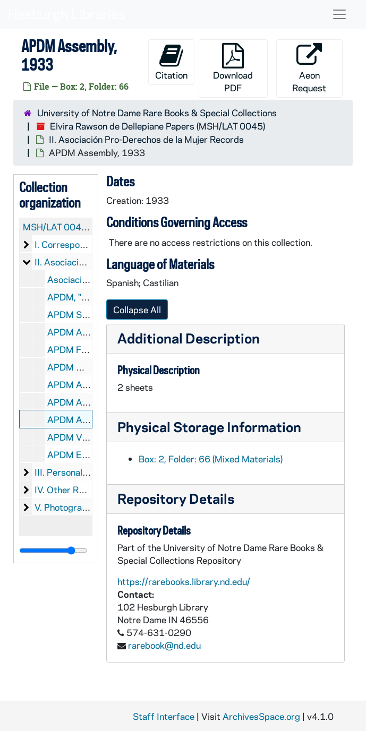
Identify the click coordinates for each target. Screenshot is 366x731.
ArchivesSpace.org (261, 716)
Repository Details (175, 498)
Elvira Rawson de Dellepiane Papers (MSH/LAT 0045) (157, 126)
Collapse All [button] (137, 309)
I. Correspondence (72, 244)
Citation (171, 62)
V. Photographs (66, 507)
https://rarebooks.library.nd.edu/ (183, 581)
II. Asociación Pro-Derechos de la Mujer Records (146, 139)
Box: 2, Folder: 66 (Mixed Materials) (211, 459)
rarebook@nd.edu (164, 645)
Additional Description (188, 338)
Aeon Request (309, 68)
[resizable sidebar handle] (53, 550)
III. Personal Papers (74, 472)
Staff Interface (163, 716)
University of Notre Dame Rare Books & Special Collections (157, 112)
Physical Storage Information (209, 426)
